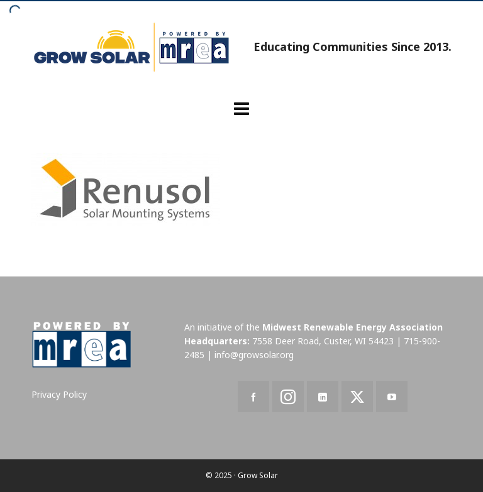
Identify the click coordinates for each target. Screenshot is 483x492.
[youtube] (392, 396)
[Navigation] (241, 108)
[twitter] (357, 396)
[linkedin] (322, 396)
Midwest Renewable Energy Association (352, 327)
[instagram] (288, 396)
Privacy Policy (59, 394)
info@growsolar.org (254, 355)
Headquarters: (217, 341)
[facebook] (253, 396)
